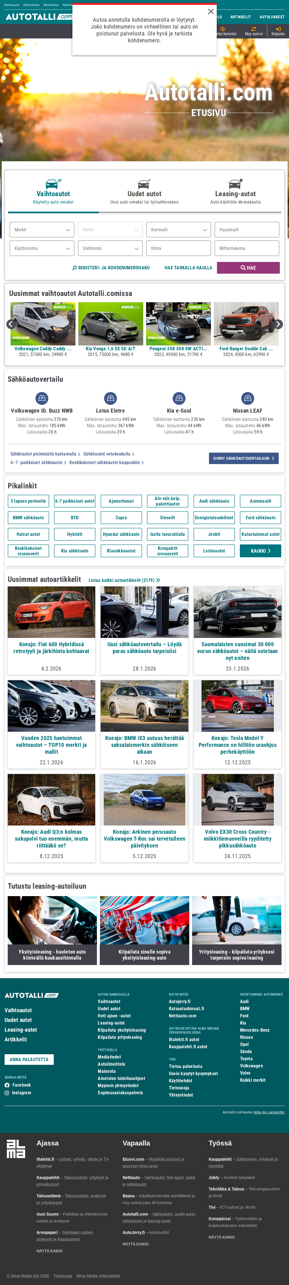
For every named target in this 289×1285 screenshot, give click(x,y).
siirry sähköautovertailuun (243, 458)
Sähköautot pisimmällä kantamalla (45, 454)
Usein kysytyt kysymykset (193, 1073)
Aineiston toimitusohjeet (121, 1078)
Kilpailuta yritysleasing (119, 1037)
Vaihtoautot (18, 1010)
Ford (244, 1016)
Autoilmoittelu (111, 1064)
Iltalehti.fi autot (184, 1039)
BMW (245, 1008)
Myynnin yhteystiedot (118, 1085)
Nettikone (70, 5)
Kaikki (260, 551)
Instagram (21, 1092)
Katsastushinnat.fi (186, 1008)
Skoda (246, 1051)
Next (278, 324)
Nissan (246, 1037)
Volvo (245, 1073)
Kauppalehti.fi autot (188, 1046)
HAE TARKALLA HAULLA (188, 267)
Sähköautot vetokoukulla (108, 454)
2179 (148, 580)
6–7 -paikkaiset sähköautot (38, 462)
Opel (244, 1044)
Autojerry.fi (180, 1001)
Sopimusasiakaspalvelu (120, 1092)
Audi (244, 1001)
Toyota (246, 1058)
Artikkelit (16, 1039)
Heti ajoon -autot (114, 1016)
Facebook (22, 1085)
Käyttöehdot (180, 1080)
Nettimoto (31, 5)
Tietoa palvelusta (185, 1066)
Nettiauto (11, 5)
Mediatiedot (109, 1057)
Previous (11, 324)
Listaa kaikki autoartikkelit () (124, 580)
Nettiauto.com (182, 1016)
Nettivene (51, 5)
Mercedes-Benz (255, 1030)
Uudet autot (18, 1020)
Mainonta (107, 1071)
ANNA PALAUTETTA (29, 1059)
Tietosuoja (179, 1088)
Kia (243, 1023)
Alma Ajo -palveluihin (269, 1112)
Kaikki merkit (253, 1080)
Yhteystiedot (181, 1095)
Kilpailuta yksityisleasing (122, 1030)
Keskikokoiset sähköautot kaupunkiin (106, 462)
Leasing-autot (21, 1029)
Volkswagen (251, 1066)
